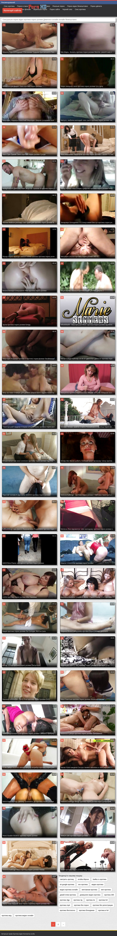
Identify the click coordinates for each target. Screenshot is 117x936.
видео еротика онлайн (69, 890)
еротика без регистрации (103, 905)
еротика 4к (90, 900)
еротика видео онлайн (24, 916)
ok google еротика (67, 884)
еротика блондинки (86, 910)
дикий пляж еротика (68, 895)
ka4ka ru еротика (99, 879)
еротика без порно (81, 905)
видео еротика (97, 884)
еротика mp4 (65, 905)
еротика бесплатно (67, 910)
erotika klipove (83, 879)
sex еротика (83, 884)
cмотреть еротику (67, 879)
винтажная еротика (89, 890)
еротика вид (6, 916)
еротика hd (103, 900)
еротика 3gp (65, 900)
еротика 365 (109, 895)
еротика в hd (103, 910)
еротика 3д (78, 900)
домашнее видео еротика (90, 895)
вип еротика (106, 890)
